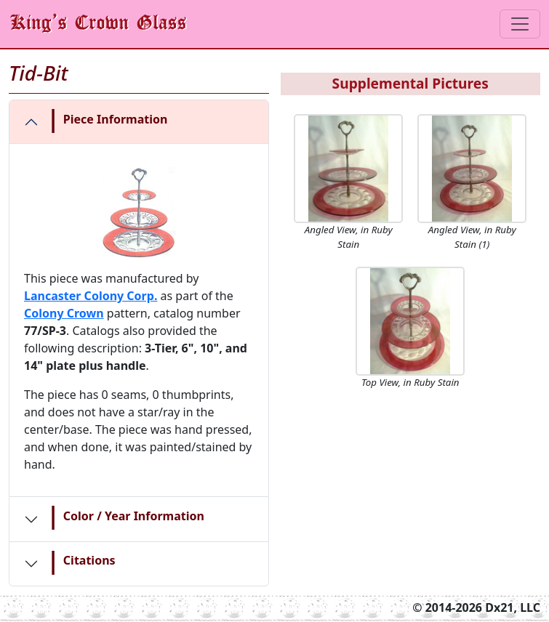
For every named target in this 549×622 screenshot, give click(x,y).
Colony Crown (64, 313)
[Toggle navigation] (520, 24)
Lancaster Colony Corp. (90, 296)
